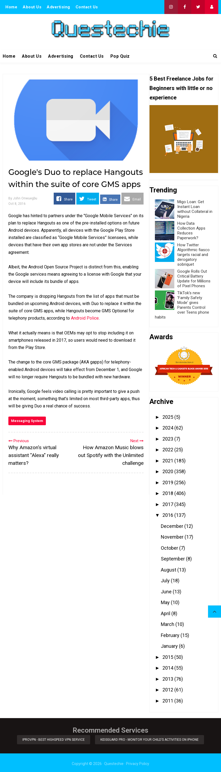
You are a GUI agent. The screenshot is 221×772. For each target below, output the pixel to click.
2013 (168, 679)
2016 (168, 515)
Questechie (114, 762)
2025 (168, 417)
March (168, 624)
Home (11, 7)
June (167, 591)
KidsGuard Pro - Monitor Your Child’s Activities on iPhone (150, 739)
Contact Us (87, 7)
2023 (168, 439)
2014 (168, 668)
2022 (168, 449)
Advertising (58, 7)
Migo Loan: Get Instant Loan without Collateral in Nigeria (194, 209)
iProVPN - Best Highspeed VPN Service (53, 739)
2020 (168, 471)
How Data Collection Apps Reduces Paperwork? (191, 230)
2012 (168, 690)
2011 (168, 701)
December (172, 526)
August (169, 570)
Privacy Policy (137, 762)
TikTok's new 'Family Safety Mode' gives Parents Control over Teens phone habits (182, 305)
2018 (168, 493)
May (166, 602)
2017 (168, 504)
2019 (168, 482)
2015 (168, 657)
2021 (168, 460)
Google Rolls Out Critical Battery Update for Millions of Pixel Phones (193, 278)
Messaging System (27, 421)
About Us (32, 7)
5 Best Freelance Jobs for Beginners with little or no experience (181, 88)
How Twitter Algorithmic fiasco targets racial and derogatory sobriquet (193, 255)
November (173, 537)
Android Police (85, 318)
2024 (168, 428)
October (170, 548)
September (173, 559)
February (171, 635)
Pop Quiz (120, 56)
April (166, 613)
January (170, 646)
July (166, 580)
